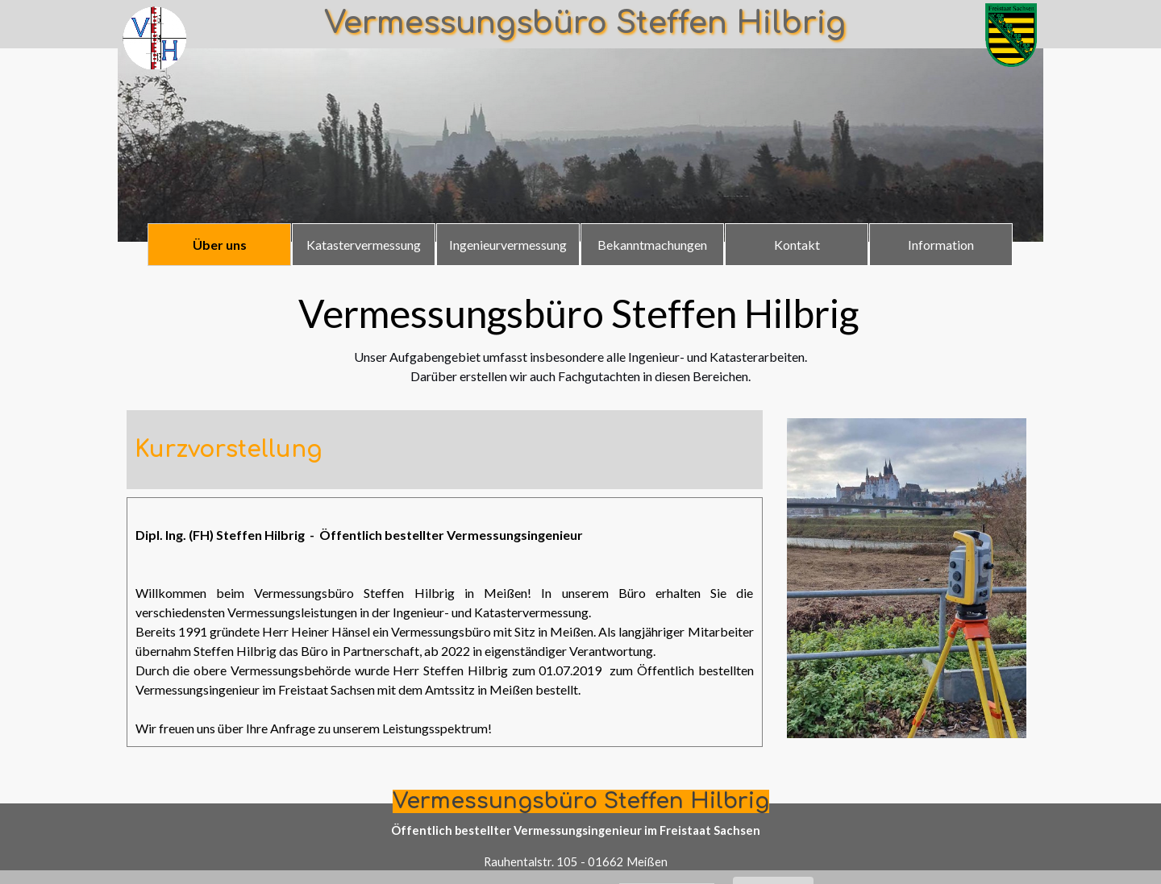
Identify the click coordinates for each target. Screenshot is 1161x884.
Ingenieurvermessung (508, 244)
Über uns (220, 244)
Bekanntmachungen (652, 244)
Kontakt (797, 244)
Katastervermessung (363, 244)
